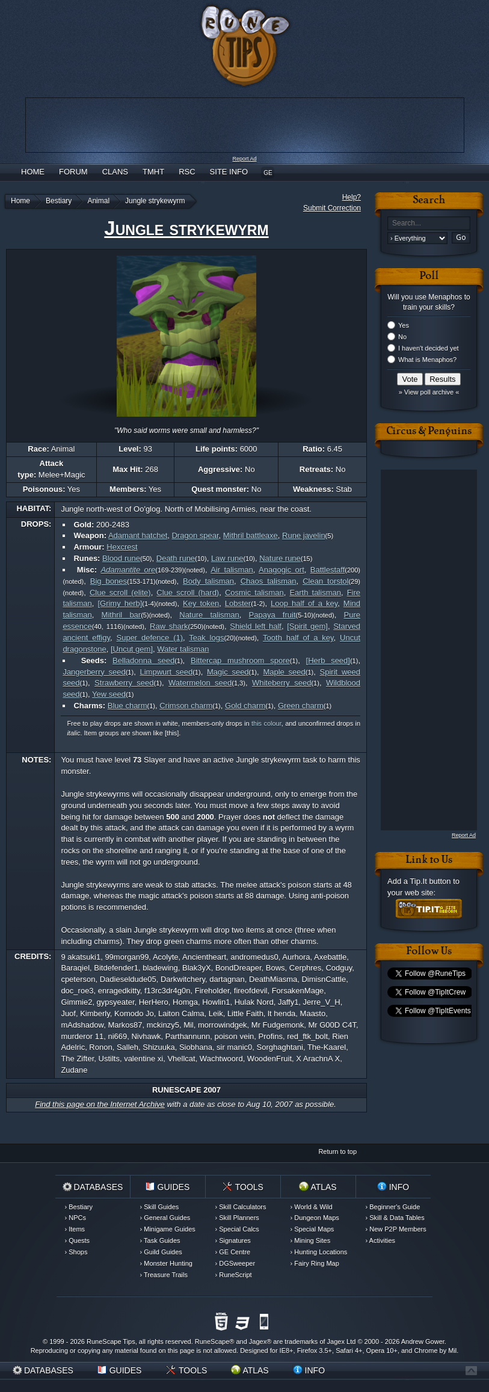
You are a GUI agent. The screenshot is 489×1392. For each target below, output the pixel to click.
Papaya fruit (272, 614)
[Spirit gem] (307, 626)
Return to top (337, 1151)
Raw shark (169, 626)
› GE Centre (233, 1252)
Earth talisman (315, 592)
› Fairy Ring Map (315, 1263)
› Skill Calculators (240, 1206)
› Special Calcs (237, 1229)
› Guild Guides (161, 1252)
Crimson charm (185, 705)
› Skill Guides (159, 1206)
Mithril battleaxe (250, 535)
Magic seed (228, 671)
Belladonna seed (143, 660)
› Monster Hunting (166, 1263)
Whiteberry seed (281, 682)
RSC (187, 171)
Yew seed (109, 694)
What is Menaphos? (427, 359)
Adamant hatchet (137, 535)
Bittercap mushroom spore (240, 660)
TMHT (153, 171)
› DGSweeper (235, 1263)
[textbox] (428, 223)
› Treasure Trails (164, 1274)
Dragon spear (194, 535)
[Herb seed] (328, 660)
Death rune (175, 558)
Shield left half (255, 626)
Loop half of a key (304, 603)
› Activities (381, 1240)
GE (267, 173)
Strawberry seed (123, 682)
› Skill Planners (237, 1217)
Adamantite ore (127, 569)
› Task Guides (160, 1240)
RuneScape (212, 1341)
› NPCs (75, 1217)
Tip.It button (430, 881)
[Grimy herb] (119, 603)
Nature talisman (209, 614)
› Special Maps (312, 1229)
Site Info (229, 171)
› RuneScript (233, 1274)
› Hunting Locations (319, 1252)
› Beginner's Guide (393, 1206)
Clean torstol (325, 581)
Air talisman (232, 569)
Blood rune (121, 558)
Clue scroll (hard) (187, 592)
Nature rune (280, 558)
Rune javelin (303, 535)
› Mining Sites (311, 1240)
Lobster (238, 603)
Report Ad (244, 159)
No (402, 336)
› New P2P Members (396, 1229)
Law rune (227, 558)
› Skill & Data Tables (395, 1217)
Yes (403, 325)
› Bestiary (79, 1206)
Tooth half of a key (298, 637)
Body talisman (208, 581)
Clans (115, 171)
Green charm (301, 705)
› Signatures (233, 1240)
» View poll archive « (429, 392)
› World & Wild (312, 1206)
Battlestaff (327, 569)
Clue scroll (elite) (120, 592)
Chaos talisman (269, 581)
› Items (75, 1229)
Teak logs (206, 637)
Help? (351, 197)
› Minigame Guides (167, 1229)
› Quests (77, 1240)
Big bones (108, 581)
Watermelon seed (200, 682)
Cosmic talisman (254, 592)
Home (33, 171)
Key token (201, 603)
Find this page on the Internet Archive (100, 1104)
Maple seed (284, 671)
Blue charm (127, 705)
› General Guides (165, 1217)
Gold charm (245, 705)
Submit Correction (332, 208)
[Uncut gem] (132, 649)
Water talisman (183, 649)
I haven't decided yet (428, 348)
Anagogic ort (281, 569)
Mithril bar (121, 614)
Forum (73, 171)
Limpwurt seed (166, 671)
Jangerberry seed (94, 671)
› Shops (76, 1252)
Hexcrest (121, 546)
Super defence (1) (150, 637)
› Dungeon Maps (315, 1217)
